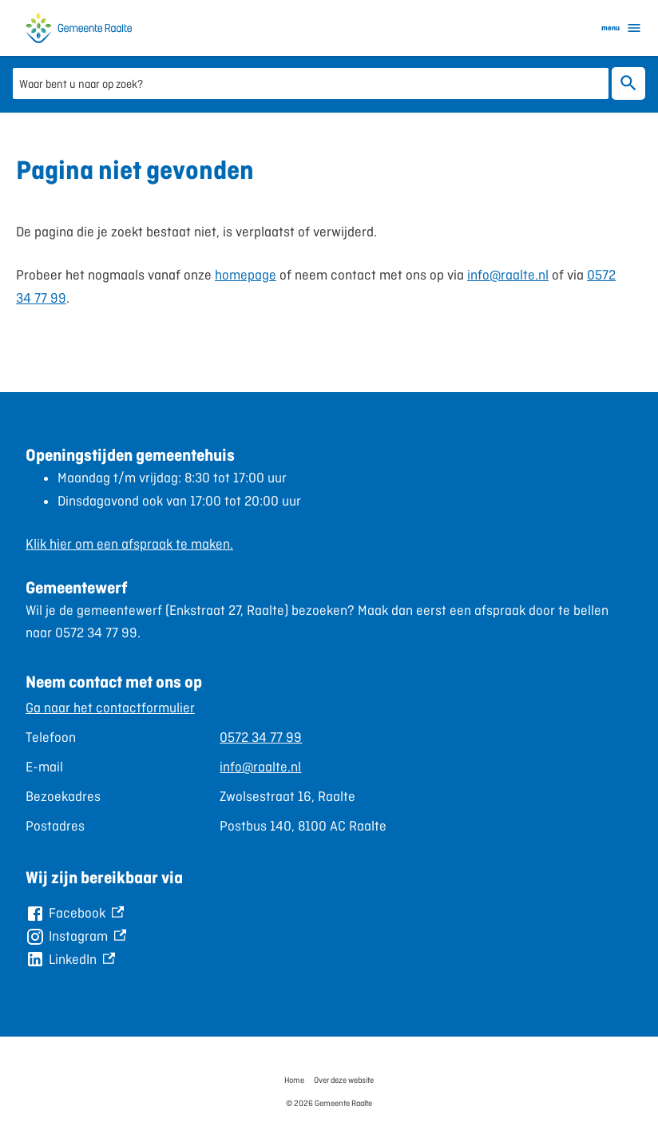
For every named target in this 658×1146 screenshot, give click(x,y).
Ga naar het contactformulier (110, 708)
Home (294, 1080)
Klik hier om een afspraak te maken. (129, 544)
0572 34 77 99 (261, 737)
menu (621, 28)
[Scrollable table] (329, 766)
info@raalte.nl (508, 275)
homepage (245, 275)
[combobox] (310, 82)
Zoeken (625, 83)
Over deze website (344, 1080)
